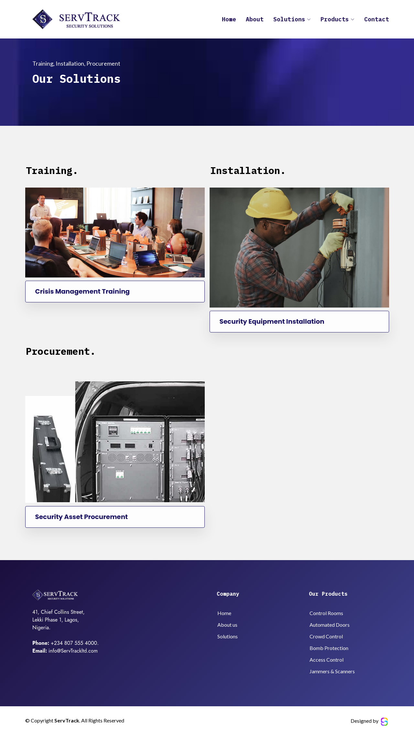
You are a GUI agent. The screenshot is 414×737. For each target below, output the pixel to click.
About (255, 20)
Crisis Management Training (81, 291)
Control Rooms (326, 613)
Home (229, 20)
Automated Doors (330, 624)
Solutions (227, 636)
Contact (376, 20)
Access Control (326, 659)
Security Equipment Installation (270, 322)
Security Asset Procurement (80, 517)
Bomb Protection (329, 648)
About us (227, 624)
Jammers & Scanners (332, 671)
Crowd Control (326, 636)
